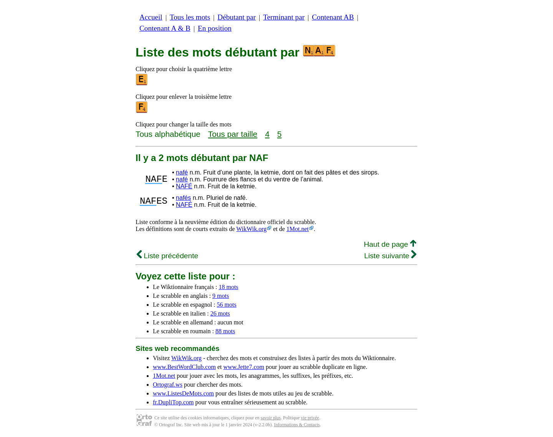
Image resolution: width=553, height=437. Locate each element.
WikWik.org (251, 229)
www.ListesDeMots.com (183, 393)
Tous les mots (190, 17)
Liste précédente (167, 256)
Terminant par (284, 17)
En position (215, 28)
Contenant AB (333, 17)
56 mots (227, 304)
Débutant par (236, 17)
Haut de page (390, 244)
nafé (182, 172)
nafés (183, 197)
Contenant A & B (164, 28)
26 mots (220, 313)
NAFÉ (184, 186)
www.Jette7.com (243, 367)
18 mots (228, 287)
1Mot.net (297, 229)
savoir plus (271, 417)
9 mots (220, 295)
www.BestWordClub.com (184, 367)
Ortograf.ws (167, 384)
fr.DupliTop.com (173, 402)
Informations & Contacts (297, 424)
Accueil (150, 17)
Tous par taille (232, 134)
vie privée (310, 417)
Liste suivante (390, 256)
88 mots (225, 331)
